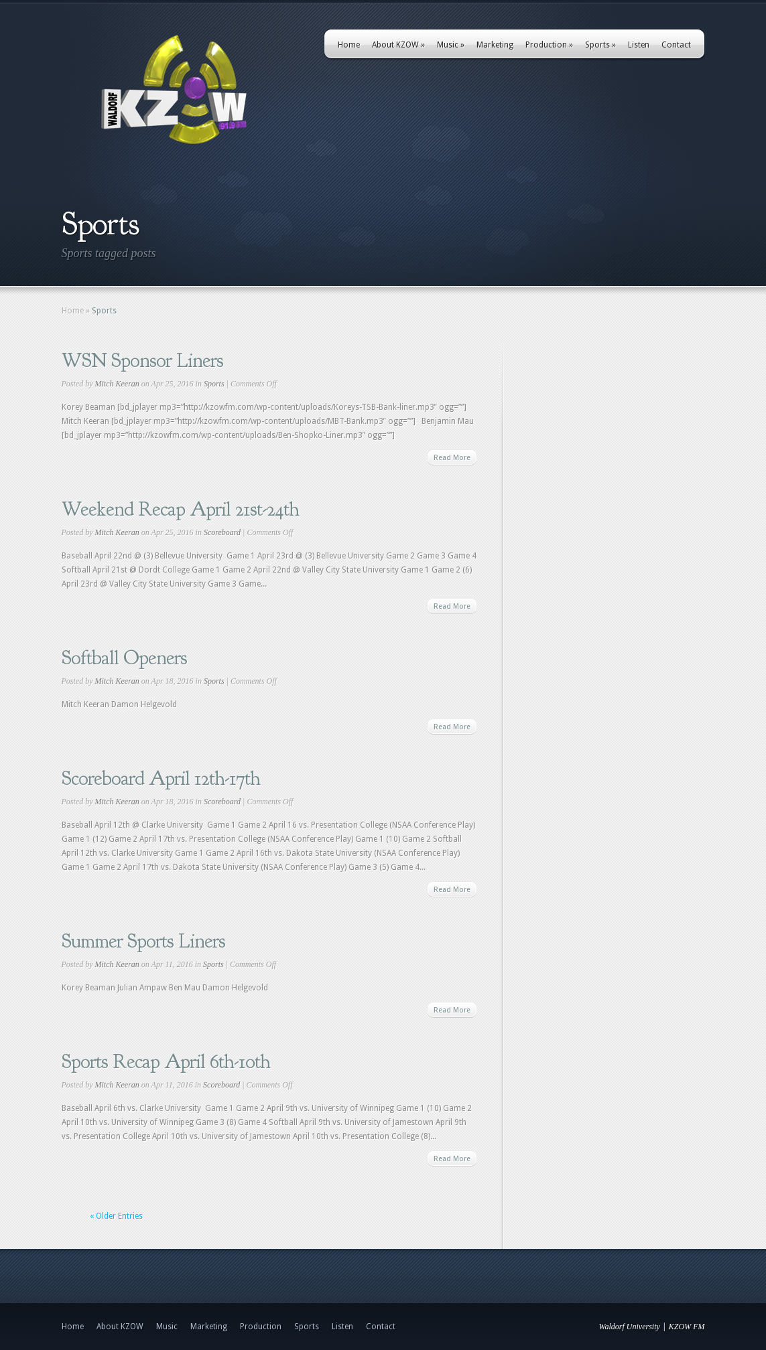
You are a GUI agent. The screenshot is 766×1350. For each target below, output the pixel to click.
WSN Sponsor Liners (142, 360)
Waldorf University (629, 1326)
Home (349, 45)
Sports (600, 45)
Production (549, 45)
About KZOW (398, 45)
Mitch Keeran (117, 383)
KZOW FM (687, 1326)
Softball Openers (124, 657)
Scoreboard (222, 532)
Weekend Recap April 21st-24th (180, 509)
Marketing (494, 45)
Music (450, 45)
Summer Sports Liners (143, 941)
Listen (638, 45)
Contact (676, 45)
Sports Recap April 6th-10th (166, 1061)
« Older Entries (116, 1216)
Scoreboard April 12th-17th (161, 778)
